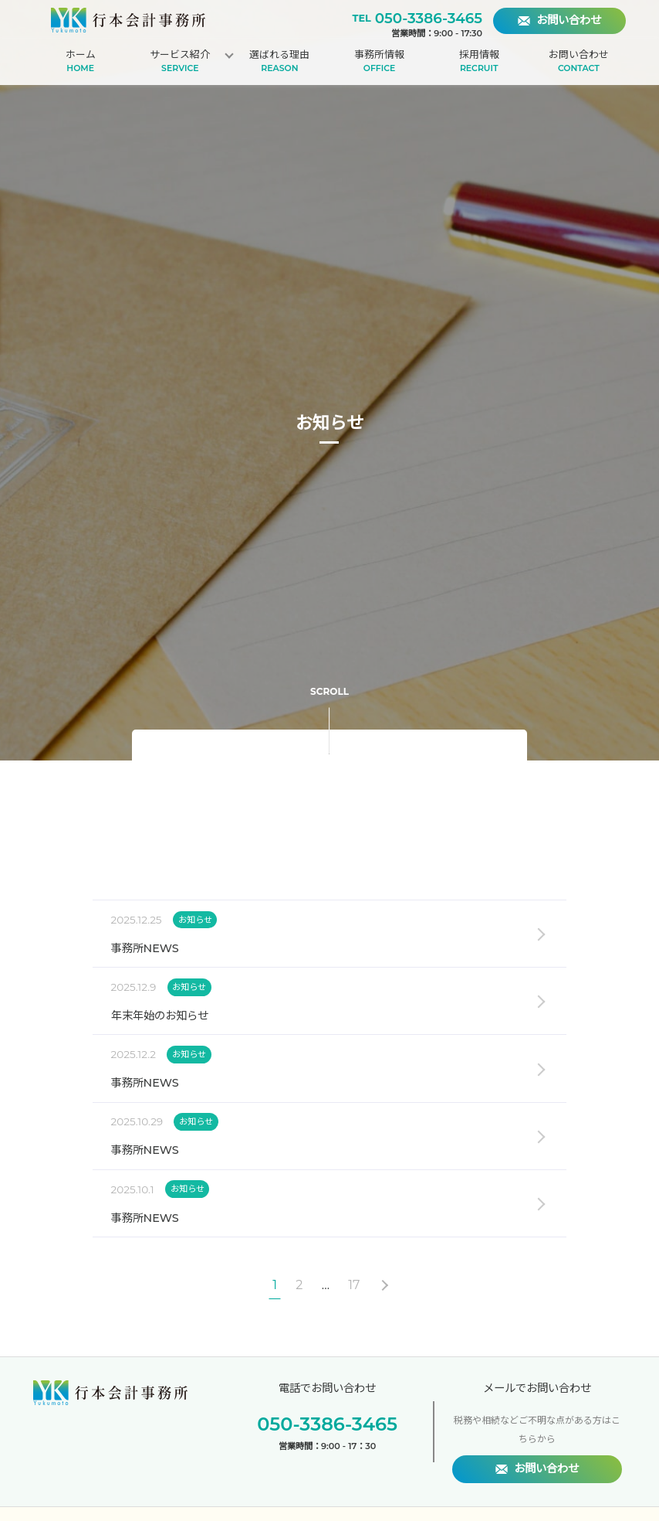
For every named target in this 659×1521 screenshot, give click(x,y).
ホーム (80, 62)
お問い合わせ (578, 62)
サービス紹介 (179, 62)
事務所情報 (379, 62)
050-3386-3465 (428, 18)
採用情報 (479, 62)
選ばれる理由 (280, 62)
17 (354, 1285)
